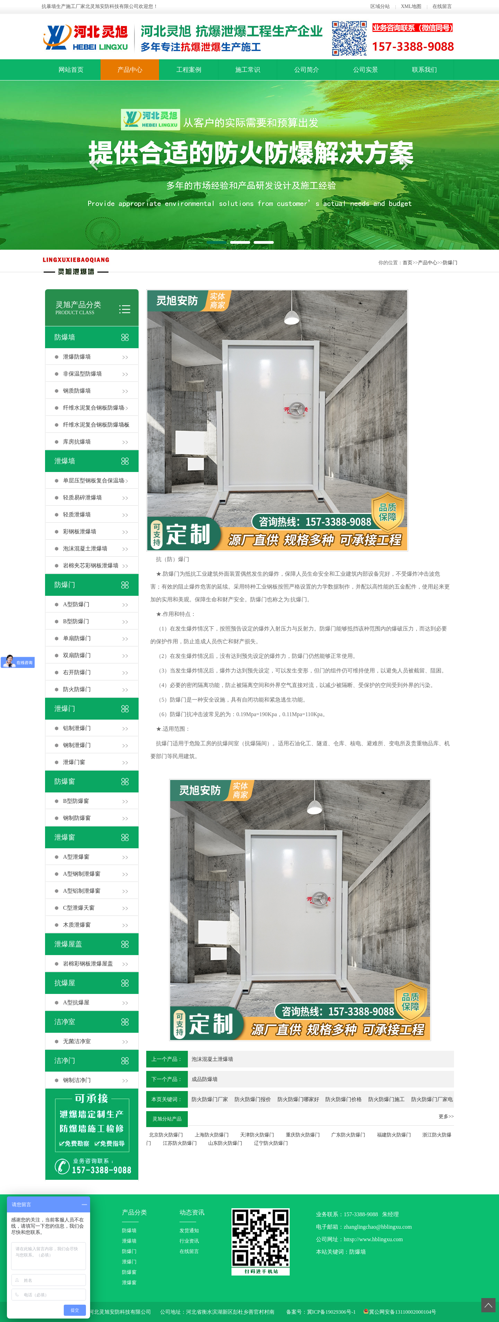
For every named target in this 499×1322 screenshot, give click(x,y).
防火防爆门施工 (386, 1099)
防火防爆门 (77, 689)
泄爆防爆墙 (77, 357)
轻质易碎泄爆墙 (82, 497)
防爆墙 (64, 337)
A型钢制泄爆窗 (81, 874)
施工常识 (247, 69)
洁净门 (64, 1060)
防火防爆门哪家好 (298, 1099)
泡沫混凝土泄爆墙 (85, 548)
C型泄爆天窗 (79, 908)
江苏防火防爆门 (180, 1143)
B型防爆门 (76, 621)
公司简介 (306, 69)
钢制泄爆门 (77, 745)
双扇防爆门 (77, 655)
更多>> (446, 1116)
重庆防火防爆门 (303, 1135)
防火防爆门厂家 (210, 1099)
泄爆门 (64, 708)
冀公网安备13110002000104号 (402, 1312)
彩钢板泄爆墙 (79, 531)
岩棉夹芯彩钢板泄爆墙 (91, 565)
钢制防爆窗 (77, 818)
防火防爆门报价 (253, 1099)
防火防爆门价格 (343, 1099)
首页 (407, 262)
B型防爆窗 (76, 801)
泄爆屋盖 (68, 944)
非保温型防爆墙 (82, 374)
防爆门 (450, 262)
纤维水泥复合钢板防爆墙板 (96, 425)
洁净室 (64, 1021)
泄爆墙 (64, 461)
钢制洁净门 (77, 1080)
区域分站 (380, 6)
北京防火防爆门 (166, 1135)
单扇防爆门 (77, 638)
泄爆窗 (64, 837)
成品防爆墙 (205, 1079)
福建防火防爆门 (394, 1135)
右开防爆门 (77, 672)
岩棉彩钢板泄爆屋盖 (88, 964)
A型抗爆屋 (76, 1002)
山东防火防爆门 (225, 1143)
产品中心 (129, 69)
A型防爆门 (76, 604)
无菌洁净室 (77, 1041)
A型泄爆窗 (76, 857)
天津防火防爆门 (257, 1135)
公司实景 (365, 69)
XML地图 (411, 6)
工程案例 (188, 69)
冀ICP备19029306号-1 (331, 1312)
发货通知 (189, 1230)
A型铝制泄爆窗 (81, 891)
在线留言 (442, 6)
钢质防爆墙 (77, 391)
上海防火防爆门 (212, 1135)
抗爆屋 (64, 983)
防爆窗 (64, 781)
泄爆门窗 (74, 762)
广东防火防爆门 (348, 1135)
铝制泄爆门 (77, 728)
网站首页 (71, 69)
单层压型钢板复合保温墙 (93, 480)
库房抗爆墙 (77, 442)
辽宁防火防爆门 (271, 1143)
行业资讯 (189, 1241)
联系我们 (424, 69)
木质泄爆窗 (77, 925)
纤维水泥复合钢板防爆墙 (93, 408)
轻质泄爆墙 (77, 514)
